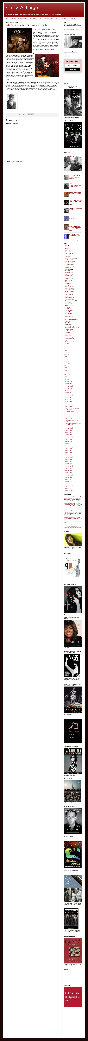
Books (66, 248)
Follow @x (66, 83)
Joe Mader (67, 308)
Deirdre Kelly (67, 262)
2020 (66, 359)
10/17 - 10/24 (69, 397)
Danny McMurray (68, 291)
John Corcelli (67, 259)
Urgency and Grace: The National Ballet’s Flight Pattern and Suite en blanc (75, 202)
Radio (66, 340)
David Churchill (68, 266)
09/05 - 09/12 (69, 427)
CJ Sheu (67, 283)
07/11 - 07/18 (69, 441)
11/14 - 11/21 (69, 390)
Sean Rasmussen (68, 341)
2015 (66, 369)
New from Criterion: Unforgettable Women (74, 235)
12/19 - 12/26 (69, 381)
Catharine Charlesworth (70, 318)
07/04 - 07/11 (69, 443)
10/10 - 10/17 (69, 399)
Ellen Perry (67, 324)
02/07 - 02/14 (69, 481)
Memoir (66, 311)
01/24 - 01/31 (69, 484)
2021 (66, 358)
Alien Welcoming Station (69, 503)
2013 (66, 372)
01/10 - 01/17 (69, 488)
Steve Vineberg (68, 247)
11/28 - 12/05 (69, 386)
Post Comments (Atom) (17, 161)
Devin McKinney (68, 288)
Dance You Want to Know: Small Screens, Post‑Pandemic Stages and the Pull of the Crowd (75, 227)
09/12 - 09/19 (69, 406)
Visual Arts (67, 275)
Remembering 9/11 (69, 326)
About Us (58, 18)
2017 (66, 365)
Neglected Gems (68, 274)
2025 (66, 350)
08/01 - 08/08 (69, 436)
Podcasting (67, 332)
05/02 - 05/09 (69, 459)
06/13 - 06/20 (69, 448)
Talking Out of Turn (69, 289)
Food (66, 322)
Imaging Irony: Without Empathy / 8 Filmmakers (75, 193)
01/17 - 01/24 (69, 486)
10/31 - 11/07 (69, 394)
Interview (67, 267)
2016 (66, 367)
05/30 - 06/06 (69, 452)
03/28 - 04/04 (69, 468)
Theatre (66, 251)
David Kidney (68, 280)
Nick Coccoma (68, 292)
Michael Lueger (68, 286)
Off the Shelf (67, 303)
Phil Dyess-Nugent (69, 277)
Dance (66, 270)
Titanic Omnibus (68, 329)
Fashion (66, 321)
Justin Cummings (68, 261)
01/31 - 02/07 (69, 483)
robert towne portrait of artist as (71, 504)
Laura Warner (68, 294)
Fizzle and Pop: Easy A (71, 411)
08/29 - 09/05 (69, 428)
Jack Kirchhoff (68, 310)
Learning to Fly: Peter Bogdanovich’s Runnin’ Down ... (73, 416)
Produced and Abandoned (70, 319)
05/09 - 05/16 (69, 457)
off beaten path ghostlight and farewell (72, 512)
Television (67, 255)
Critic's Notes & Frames (70, 300)
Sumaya (65, 524)
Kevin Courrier (68, 253)
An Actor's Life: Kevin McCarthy (72, 418)
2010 (66, 378)
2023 (66, 354)
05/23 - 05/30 (69, 454)
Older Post (56, 159)
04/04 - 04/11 (69, 466)
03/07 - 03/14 (69, 474)
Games (66, 285)
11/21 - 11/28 (69, 388)
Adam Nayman (68, 337)
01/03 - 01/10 (69, 490)
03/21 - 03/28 (69, 470)
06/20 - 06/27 (69, 447)
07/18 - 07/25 (69, 439)
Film (66, 245)
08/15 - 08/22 (69, 432)
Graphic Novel (68, 305)
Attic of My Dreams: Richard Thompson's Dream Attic (26, 25)
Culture (66, 256)
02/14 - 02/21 (69, 479)
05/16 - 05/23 (69, 455)
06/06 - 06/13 (69, 450)
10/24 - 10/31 (69, 395)
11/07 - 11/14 (69, 392)
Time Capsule (68, 330)
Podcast (66, 281)
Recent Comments (22, 18)
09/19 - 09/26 (69, 404)
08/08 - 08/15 (69, 434)
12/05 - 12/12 (69, 385)
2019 (66, 361)
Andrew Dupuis (68, 316)
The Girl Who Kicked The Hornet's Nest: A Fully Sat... (73, 414)
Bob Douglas (67, 272)
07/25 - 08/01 (69, 437)
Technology (67, 335)
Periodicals (67, 315)
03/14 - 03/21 (69, 472)
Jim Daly (67, 343)
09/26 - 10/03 (69, 403)
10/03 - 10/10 (69, 401)
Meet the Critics (33, 18)
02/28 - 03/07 (69, 475)
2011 (66, 376)
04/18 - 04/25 (69, 463)
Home (6, 18)
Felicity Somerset (68, 338)
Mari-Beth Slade (68, 297)
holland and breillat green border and (72, 518)
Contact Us (65, 18)
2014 (66, 370)
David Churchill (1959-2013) (46, 18)
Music (66, 250)
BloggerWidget (79, 240)
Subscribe (72, 18)
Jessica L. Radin (68, 313)
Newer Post (9, 159)
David (65, 496)
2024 (66, 352)
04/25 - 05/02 (69, 461)
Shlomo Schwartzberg (69, 258)
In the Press (13, 18)
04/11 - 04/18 (69, 465)
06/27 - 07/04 (69, 445)
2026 (66, 349)
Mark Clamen (68, 269)
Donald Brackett (68, 264)
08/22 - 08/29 (69, 430)
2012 (66, 374)
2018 (66, 363)
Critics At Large (22, 7)
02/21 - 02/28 (69, 477)
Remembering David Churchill (71, 327)
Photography (67, 296)
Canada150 (67, 302)
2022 (66, 356)
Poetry (66, 307)
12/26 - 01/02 (69, 379)
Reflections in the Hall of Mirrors (71, 333)
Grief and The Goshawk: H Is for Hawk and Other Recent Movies (75, 185)
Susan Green (68, 278)
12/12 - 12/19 (69, 383)
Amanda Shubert (68, 299)
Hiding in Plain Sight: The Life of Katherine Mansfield (74, 177)
